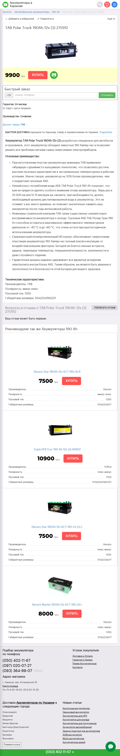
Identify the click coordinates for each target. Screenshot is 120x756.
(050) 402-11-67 (16, 660)
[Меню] (114, 4)
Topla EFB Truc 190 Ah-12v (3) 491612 (57, 449)
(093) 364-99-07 (17, 671)
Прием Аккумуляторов (85, 663)
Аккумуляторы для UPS (75, 716)
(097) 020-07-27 (17, 666)
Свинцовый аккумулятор (76, 712)
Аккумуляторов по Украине (35, 702)
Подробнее (105, 132)
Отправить (107, 95)
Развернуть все (12, 744)
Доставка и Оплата (83, 656)
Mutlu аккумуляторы (73, 738)
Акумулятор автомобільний (77, 727)
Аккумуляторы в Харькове (21, 4)
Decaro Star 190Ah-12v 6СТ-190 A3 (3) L (57, 527)
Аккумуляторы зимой (74, 742)
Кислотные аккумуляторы (76, 708)
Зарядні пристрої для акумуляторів (81, 731)
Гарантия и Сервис (83, 660)
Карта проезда (10, 686)
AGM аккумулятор (72, 735)
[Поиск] (100, 4)
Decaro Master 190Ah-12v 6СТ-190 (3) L (57, 604)
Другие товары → (15, 125)
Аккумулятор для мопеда (76, 720)
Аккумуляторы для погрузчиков (80, 723)
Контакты (78, 667)
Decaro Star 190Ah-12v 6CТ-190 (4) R (57, 371)
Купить (38, 75)
